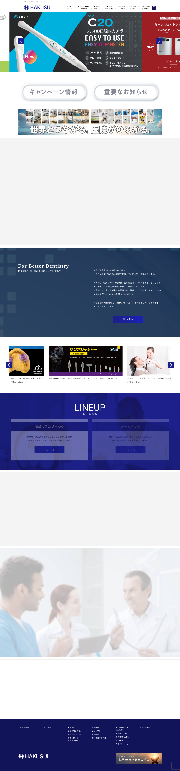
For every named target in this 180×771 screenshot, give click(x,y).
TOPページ (24, 728)
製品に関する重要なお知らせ (74, 739)
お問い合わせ (145, 728)
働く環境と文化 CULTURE (122, 729)
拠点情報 (95, 735)
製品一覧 (47, 728)
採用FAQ (119, 740)
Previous (21, 41)
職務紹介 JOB (121, 733)
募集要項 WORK (122, 737)
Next (159, 41)
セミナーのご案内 (75, 735)
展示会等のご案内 (75, 731)
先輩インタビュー (123, 744)
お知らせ (71, 728)
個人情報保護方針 (99, 738)
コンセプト (96, 731)
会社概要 (95, 728)
